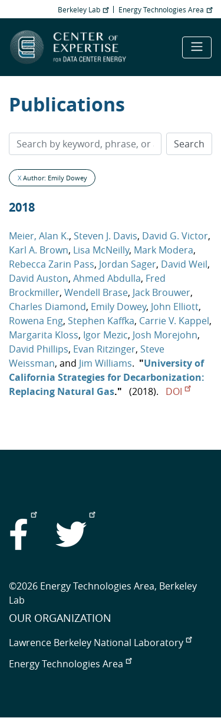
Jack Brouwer (161, 292)
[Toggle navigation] (197, 47)
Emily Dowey (118, 306)
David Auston (38, 278)
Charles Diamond (47, 306)
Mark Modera (163, 249)
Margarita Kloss (43, 334)
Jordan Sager (127, 264)
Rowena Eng (36, 320)
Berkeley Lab (83, 9)
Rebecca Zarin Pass (51, 264)
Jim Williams (105, 363)
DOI (178, 391)
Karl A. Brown (38, 249)
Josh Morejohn (165, 334)
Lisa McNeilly (101, 249)
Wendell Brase (96, 292)
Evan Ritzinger (104, 348)
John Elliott (175, 306)
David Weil (184, 264)
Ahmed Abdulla (107, 278)
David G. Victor (175, 235)
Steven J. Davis (105, 235)
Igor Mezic (105, 334)
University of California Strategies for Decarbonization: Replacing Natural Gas (106, 377)
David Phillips (38, 348)
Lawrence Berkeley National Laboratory (100, 642)
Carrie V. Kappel (174, 320)
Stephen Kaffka (101, 320)
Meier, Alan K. (39, 235)
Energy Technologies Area (165, 9)
